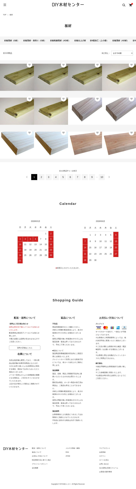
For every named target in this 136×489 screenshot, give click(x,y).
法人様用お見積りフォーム (108, 468)
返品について (36, 452)
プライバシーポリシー (40, 464)
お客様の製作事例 (105, 472)
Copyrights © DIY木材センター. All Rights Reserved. (68, 484)
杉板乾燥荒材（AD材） (60, 41)
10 (101, 177)
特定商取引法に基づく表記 (41, 460)
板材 (11, 15)
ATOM (68, 456)
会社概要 (35, 468)
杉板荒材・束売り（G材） (34, 41)
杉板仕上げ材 (80, 41)
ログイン (102, 456)
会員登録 (102, 452)
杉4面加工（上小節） (99, 41)
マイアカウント (104, 448)
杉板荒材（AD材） (120, 41)
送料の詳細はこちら (24, 348)
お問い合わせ (104, 464)
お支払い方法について (40, 456)
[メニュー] (5, 5)
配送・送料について (39, 448)
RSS (67, 452)
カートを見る (104, 460)
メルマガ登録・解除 (73, 448)
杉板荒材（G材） (11, 41)
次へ (109, 177)
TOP (4, 15)
